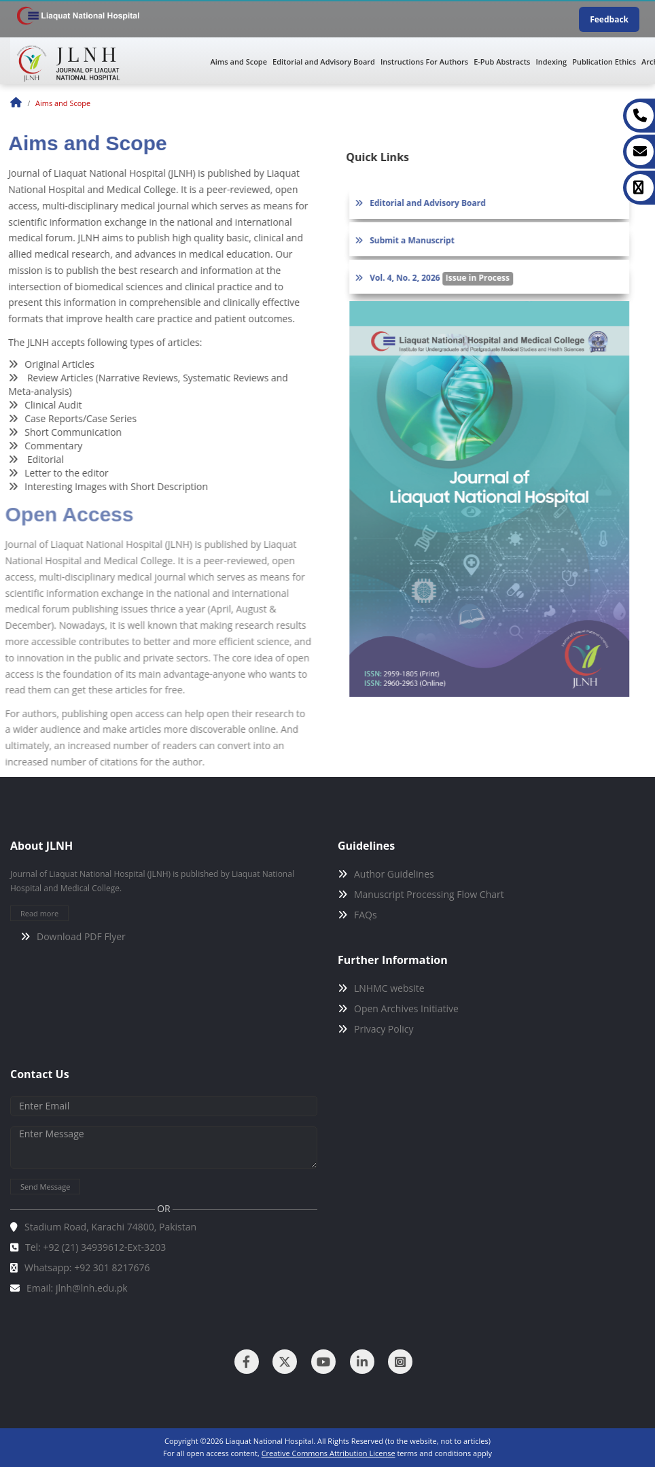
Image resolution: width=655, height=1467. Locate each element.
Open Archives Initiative (406, 1008)
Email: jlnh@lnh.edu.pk (77, 1287)
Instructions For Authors (424, 61)
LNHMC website (389, 988)
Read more (39, 913)
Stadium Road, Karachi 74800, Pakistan (110, 1226)
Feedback (609, 19)
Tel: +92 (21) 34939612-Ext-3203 (95, 1247)
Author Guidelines (394, 873)
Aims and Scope (239, 61)
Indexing (551, 61)
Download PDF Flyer (81, 936)
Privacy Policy (383, 1028)
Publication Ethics (604, 61)
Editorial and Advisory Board (323, 61)
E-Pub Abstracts (502, 61)
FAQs (365, 914)
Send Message (45, 1186)
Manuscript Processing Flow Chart (429, 894)
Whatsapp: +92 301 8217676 (87, 1267)
